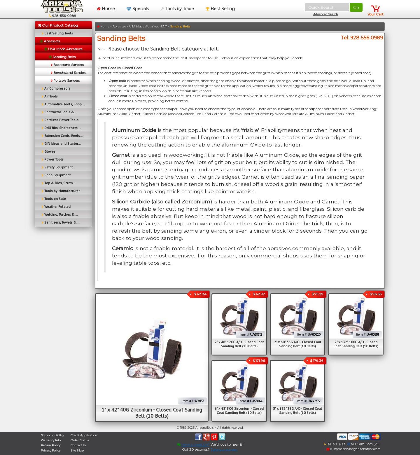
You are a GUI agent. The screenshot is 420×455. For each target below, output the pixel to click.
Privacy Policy (50, 450)
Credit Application (84, 435)
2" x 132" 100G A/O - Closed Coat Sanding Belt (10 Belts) (355, 344)
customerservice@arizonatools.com (353, 449)
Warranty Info (51, 440)
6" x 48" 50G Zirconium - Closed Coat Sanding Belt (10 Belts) (239, 410)
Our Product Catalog (58, 25)
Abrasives (119, 26)
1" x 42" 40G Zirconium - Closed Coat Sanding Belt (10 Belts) (152, 412)
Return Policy (50, 445)
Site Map (77, 450)
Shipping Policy (52, 435)
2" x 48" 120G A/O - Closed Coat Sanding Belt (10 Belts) (239, 344)
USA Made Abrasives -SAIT (148, 26)
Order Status (80, 440)
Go (356, 7)
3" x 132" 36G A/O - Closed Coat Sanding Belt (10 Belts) (297, 410)
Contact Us (78, 445)
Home (106, 8)
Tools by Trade (177, 8)
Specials (138, 8)
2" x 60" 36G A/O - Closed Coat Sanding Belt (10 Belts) (297, 344)
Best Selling (220, 8)
